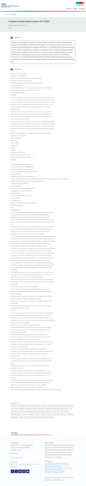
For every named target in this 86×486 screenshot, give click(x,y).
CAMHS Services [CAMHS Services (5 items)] (21, 405)
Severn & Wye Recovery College (53, 466)
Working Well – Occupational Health (54, 472)
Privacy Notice (21, 464)
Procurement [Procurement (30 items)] (43, 414)
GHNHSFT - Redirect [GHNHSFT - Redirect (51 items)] (50, 408)
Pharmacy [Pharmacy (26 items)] (37, 414)
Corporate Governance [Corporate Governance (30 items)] (66, 405)
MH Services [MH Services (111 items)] (49, 411)
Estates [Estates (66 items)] (35, 408)
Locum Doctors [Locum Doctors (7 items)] (14, 411)
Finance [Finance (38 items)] (40, 408)
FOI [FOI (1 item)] (44, 408)
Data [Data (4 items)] (12, 408)
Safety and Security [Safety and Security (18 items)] (55, 414)
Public (10, 28)
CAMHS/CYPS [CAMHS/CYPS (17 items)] (14, 405)
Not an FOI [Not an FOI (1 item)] (66, 411)
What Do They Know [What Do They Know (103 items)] (50, 417)
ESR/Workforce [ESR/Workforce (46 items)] (29, 408)
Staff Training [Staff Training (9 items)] (27, 417)
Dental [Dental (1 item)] (16, 408)
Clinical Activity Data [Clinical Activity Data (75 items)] (29, 405)
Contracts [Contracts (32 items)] (50, 405)
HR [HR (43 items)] (61, 408)
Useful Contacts (30, 464)
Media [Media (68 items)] (19, 411)
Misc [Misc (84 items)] (54, 411)
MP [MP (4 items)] (58, 411)
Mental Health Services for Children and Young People (58, 468)
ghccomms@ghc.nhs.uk (17, 458)
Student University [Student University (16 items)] (34, 417)
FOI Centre (68, 8)
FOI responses (82, 8)
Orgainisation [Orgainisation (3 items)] (24, 414)
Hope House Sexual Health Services (54, 469)
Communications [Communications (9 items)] (44, 405)
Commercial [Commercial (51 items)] (36, 405)
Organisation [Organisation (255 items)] (31, 414)
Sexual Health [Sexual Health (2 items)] (70, 414)
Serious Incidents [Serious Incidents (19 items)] (63, 414)
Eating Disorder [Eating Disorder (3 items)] (22, 408)
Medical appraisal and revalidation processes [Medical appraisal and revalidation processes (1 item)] (29, 411)
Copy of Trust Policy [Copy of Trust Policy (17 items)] (57, 405)
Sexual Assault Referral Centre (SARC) (54, 471)
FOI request (75, 8)
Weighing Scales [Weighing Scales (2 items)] (42, 417)
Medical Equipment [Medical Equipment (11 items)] (41, 411)
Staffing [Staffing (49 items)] (21, 417)
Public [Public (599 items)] (49, 414)
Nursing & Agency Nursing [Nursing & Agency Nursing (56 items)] (16, 414)
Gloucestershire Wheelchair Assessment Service (57, 465)
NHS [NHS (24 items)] (61, 411)
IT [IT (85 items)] (71, 408)
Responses (7, 14)
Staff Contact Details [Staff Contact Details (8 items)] (14, 417)
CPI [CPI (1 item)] (72, 405)
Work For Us (14, 464)
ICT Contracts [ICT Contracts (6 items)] (66, 408)
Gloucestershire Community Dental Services (56, 463)
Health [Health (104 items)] (57, 408)
